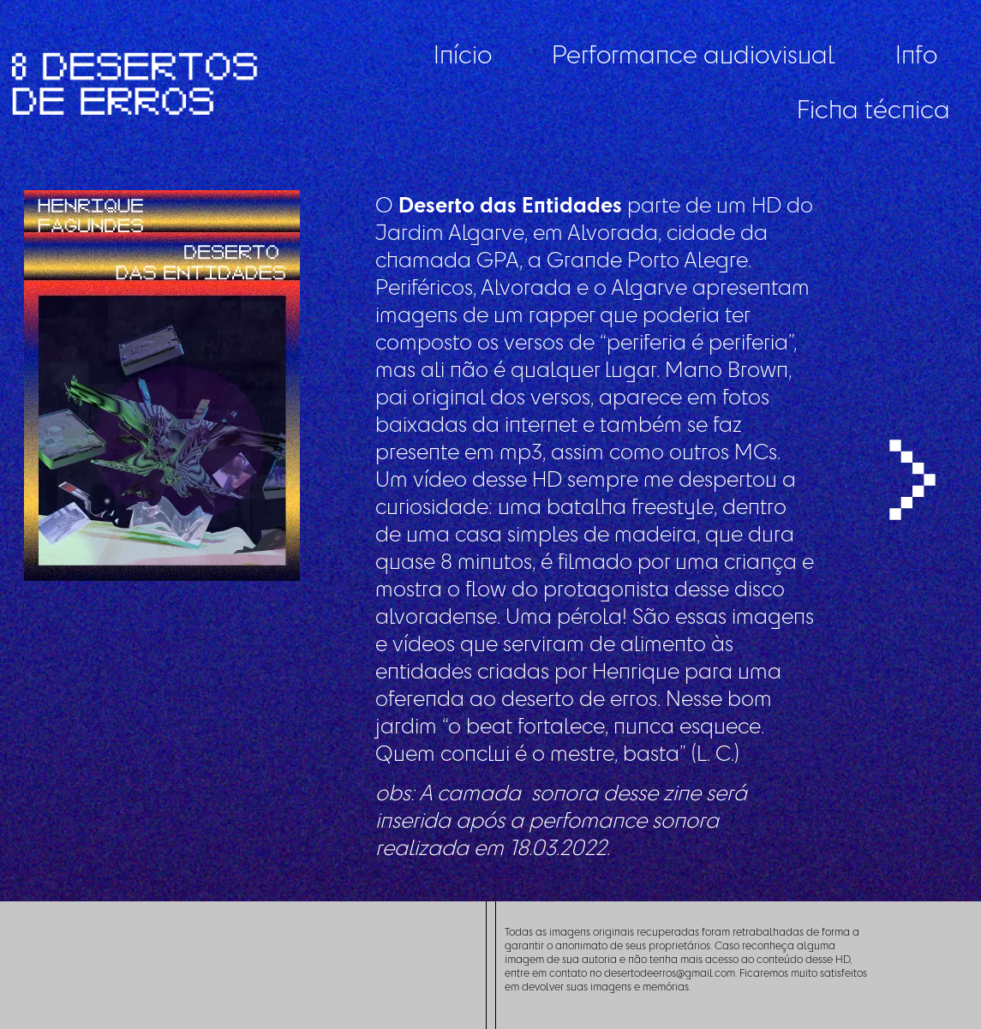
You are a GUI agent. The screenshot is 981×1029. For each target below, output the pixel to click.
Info (916, 54)
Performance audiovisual (693, 54)
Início (463, 54)
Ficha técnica (873, 109)
